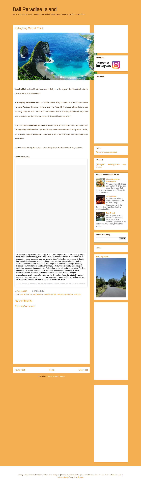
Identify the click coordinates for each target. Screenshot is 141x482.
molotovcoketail (62, 477)
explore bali (28, 294)
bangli (124, 164)
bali (21, 294)
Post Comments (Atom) (56, 376)
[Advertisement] (108, 38)
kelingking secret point (65, 294)
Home (51, 370)
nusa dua (77, 294)
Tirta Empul (110, 213)
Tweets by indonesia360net (106, 152)
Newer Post (20, 370)
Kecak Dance (111, 196)
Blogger (81, 477)
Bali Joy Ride (102, 256)
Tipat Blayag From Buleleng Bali (113, 180)
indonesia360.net (50, 294)
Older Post (83, 370)
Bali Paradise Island (35, 9)
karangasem (113, 164)
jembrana (99, 167)
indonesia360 (38, 294)
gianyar (100, 164)
